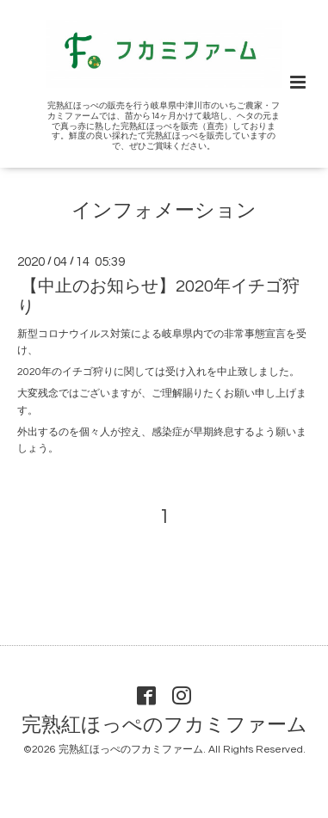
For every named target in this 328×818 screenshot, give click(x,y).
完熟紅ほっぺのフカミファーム (164, 725)
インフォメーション (164, 211)
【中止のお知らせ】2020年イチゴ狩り (158, 296)
